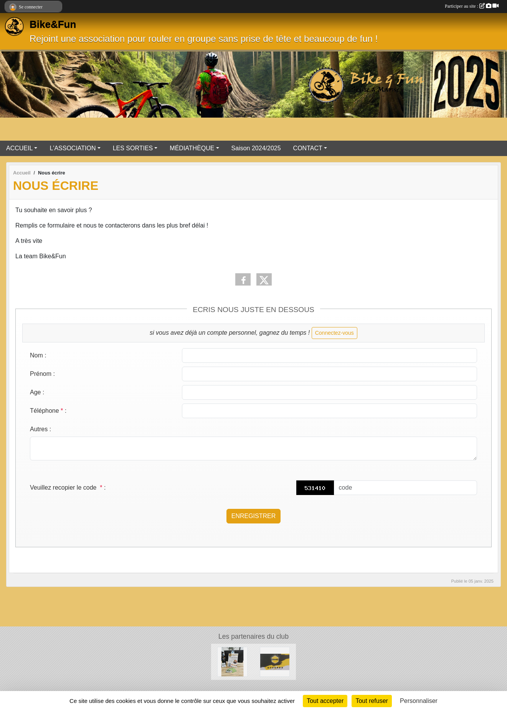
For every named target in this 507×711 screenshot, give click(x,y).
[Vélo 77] (232, 661)
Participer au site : (472, 6)
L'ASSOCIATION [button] (73, 148)
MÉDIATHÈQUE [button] (192, 148)
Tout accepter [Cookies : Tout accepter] (325, 701)
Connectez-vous (334, 333)
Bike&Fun (53, 24)
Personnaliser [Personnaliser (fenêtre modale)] (419, 701)
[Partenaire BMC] (275, 661)
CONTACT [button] (307, 148)
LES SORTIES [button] (133, 148)
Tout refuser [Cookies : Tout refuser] (371, 701)
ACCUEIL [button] (19, 148)
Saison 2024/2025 (256, 148)
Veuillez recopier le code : (68, 487)
